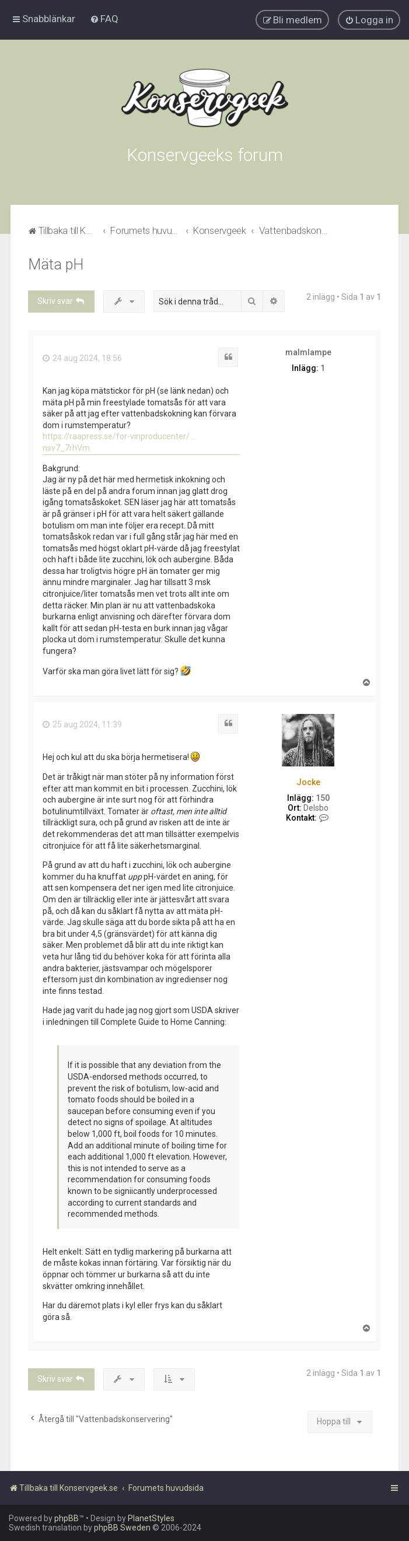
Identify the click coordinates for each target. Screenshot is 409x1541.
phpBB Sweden (122, 1527)
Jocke (308, 782)
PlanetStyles (151, 1518)
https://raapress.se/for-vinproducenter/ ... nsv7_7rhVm (120, 442)
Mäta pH (55, 264)
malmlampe (308, 352)
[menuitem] (104, 18)
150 (323, 798)
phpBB (66, 1518)
